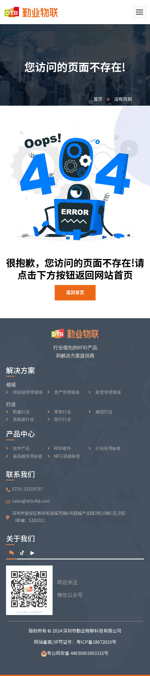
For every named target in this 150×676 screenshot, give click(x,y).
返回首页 (75, 292)
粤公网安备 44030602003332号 (75, 653)
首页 (98, 99)
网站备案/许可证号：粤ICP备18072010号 (75, 642)
